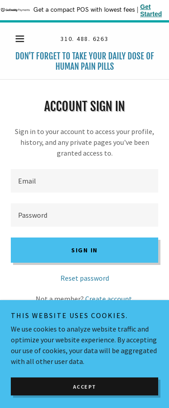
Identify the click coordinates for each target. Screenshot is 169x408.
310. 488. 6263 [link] (84, 39)
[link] (84, 61)
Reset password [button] (84, 277)
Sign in (84, 250)
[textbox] (84, 181)
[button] (22, 39)
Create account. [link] (109, 298)
